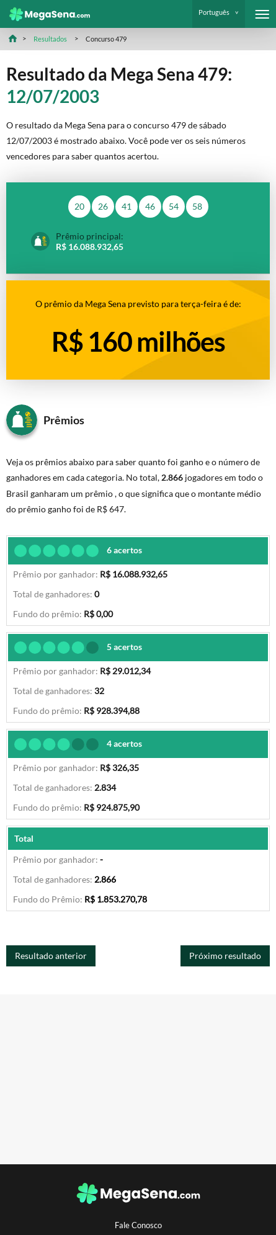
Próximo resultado (225, 955)
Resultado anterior (51, 955)
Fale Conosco (138, 1225)
